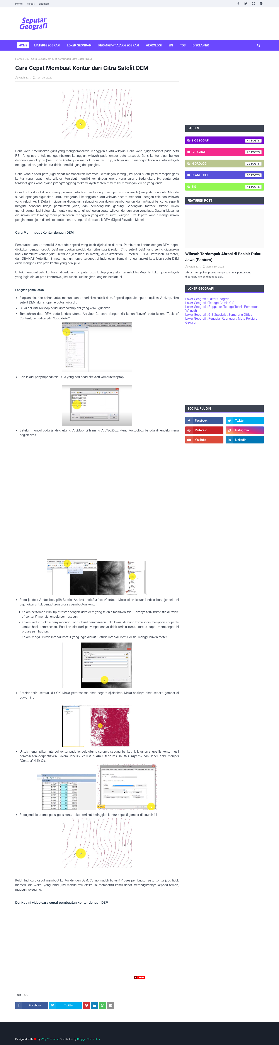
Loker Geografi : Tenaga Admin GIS (209, 303)
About (30, 3)
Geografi (227, 152)
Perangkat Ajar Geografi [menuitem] (118, 45)
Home (19, 3)
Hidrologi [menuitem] (154, 45)
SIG (27, 58)
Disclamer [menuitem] (200, 45)
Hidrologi (227, 164)
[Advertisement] (97, 501)
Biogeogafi (227, 141)
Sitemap (44, 3)
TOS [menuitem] (182, 45)
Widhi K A (24, 77)
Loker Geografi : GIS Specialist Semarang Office (218, 315)
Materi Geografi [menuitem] (47, 45)
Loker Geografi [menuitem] (79, 45)
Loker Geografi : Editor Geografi (207, 299)
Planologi (227, 175)
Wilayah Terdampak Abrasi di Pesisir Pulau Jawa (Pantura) (223, 257)
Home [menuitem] (23, 45)
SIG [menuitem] (170, 45)
